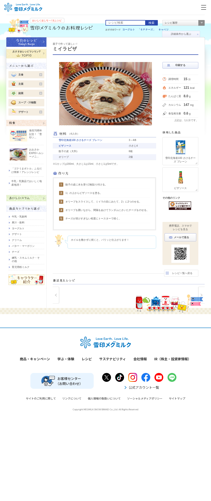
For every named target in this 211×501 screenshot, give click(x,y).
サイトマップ (177, 398)
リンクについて (71, 398)
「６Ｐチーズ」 (147, 29)
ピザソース (65, 145)
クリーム (17, 240)
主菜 (30, 83)
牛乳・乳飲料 (19, 216)
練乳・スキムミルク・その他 (26, 259)
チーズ (15, 251)
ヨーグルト (128, 29)
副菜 (30, 93)
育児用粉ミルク (21, 267)
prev (56, 295)
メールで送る (181, 237)
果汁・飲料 (18, 222)
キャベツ (163, 29)
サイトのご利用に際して (41, 398)
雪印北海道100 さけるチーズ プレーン (80, 140)
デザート (30, 112)
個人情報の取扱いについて (104, 398)
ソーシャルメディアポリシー (144, 398)
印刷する (180, 65)
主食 (30, 74)
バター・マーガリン (23, 245)
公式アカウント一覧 (141, 387)
